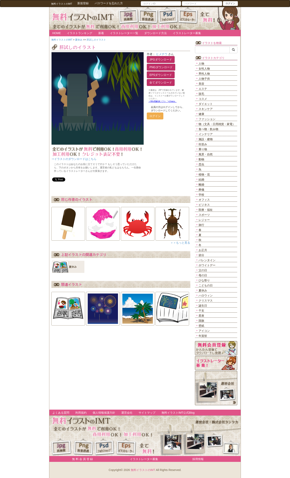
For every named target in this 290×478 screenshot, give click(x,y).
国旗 (201, 320)
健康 (201, 114)
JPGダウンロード (160, 59)
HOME (56, 33)
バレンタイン (207, 260)
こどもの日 (206, 285)
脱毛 (201, 93)
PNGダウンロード (160, 67)
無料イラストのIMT (143, 470)
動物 (201, 159)
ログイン (230, 3)
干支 (201, 310)
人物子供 (204, 78)
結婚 (201, 179)
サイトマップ (147, 412)
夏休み (203, 290)
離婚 (201, 184)
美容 (201, 83)
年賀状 (203, 335)
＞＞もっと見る (180, 242)
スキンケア (206, 109)
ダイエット (206, 103)
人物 (201, 63)
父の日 (203, 270)
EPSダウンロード (160, 74)
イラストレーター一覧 (124, 33)
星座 (201, 315)
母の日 (203, 275)
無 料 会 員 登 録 (81, 459)
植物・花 (204, 174)
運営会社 (127, 412)
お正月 (203, 250)
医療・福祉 (206, 209)
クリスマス (206, 300)
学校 (201, 194)
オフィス (204, 199)
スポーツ (204, 214)
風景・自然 (206, 154)
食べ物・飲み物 (208, 129)
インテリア (206, 134)
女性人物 (204, 68)
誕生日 (203, 305)
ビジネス (204, 204)
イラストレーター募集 (187, 33)
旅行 (201, 224)
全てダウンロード (160, 82)
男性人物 (204, 73)
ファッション (207, 119)
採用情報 (198, 459)
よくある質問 (60, 412)
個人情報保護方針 (104, 412)
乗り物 (203, 149)
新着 (101, 33)
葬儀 (201, 189)
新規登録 (83, 3)
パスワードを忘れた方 (109, 3)
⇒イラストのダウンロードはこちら (73, 159)
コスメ (203, 98)
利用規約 (81, 412)
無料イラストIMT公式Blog (178, 412)
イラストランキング (79, 33)
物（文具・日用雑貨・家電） (217, 124)
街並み (203, 144)
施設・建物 (206, 139)
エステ (203, 88)
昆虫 (201, 164)
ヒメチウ (161, 54)
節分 (201, 255)
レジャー (204, 219)
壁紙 (201, 325)
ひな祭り (204, 280)
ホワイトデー (207, 265)
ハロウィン (206, 295)
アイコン (204, 330)
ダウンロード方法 (155, 33)
